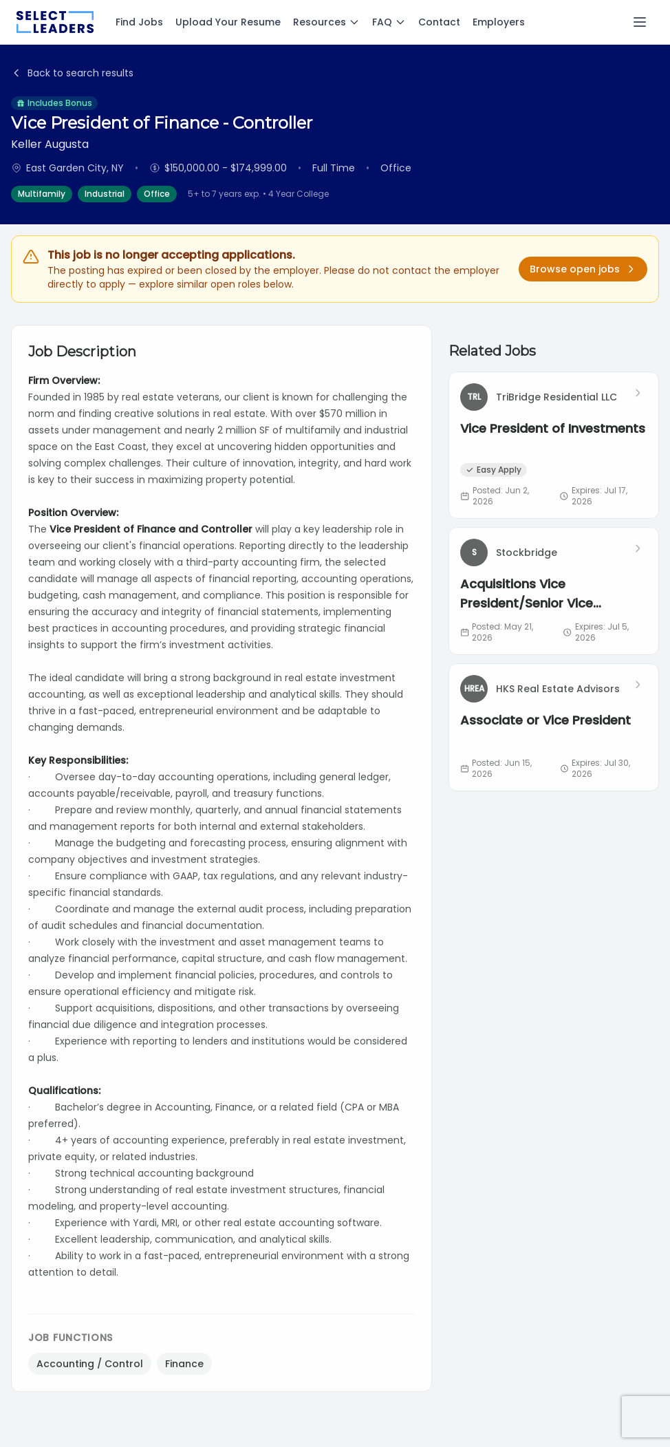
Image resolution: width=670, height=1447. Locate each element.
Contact (439, 22)
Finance (184, 1364)
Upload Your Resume (228, 22)
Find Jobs (139, 22)
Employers (499, 22)
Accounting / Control (89, 1364)
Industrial (105, 194)
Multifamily (41, 194)
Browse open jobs (583, 269)
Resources (326, 22)
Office (157, 194)
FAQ (389, 22)
